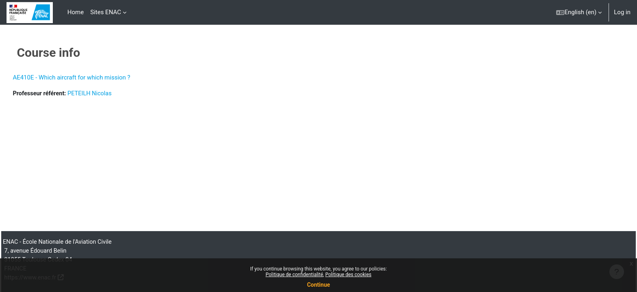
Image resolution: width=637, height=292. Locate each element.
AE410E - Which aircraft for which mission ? (89, 77)
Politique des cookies (348, 274)
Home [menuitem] (75, 12)
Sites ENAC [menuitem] (105, 12)
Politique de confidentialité (294, 274)
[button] (579, 12)
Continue (318, 284)
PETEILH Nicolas (110, 93)
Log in (622, 12)
